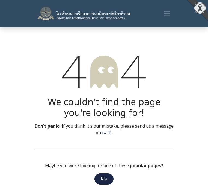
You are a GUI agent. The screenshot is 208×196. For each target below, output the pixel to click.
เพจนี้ (107, 133)
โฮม (104, 179)
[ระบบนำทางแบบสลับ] (167, 13)
